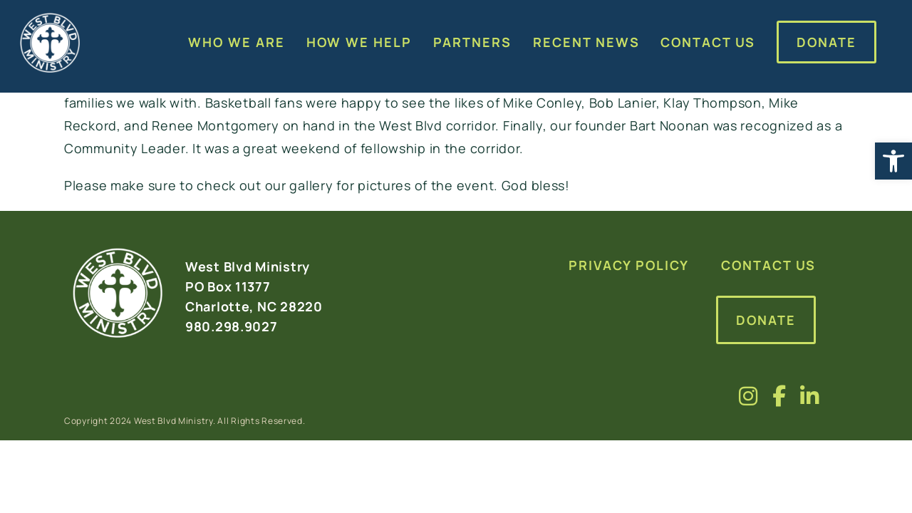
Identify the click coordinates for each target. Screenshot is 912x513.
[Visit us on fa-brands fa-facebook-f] (779, 395)
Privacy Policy (629, 265)
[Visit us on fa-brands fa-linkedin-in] (809, 395)
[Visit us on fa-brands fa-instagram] (748, 395)
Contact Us (768, 265)
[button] (893, 161)
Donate (766, 319)
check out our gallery (265, 185)
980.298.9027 (231, 326)
